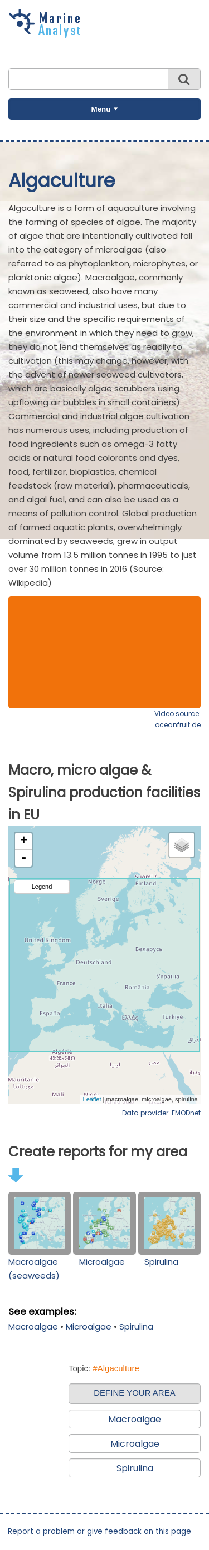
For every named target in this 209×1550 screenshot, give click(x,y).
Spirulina (161, 1261)
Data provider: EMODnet (161, 1113)
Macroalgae (33, 1326)
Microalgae (102, 1261)
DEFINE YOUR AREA (134, 1392)
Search (184, 79)
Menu (101, 109)
